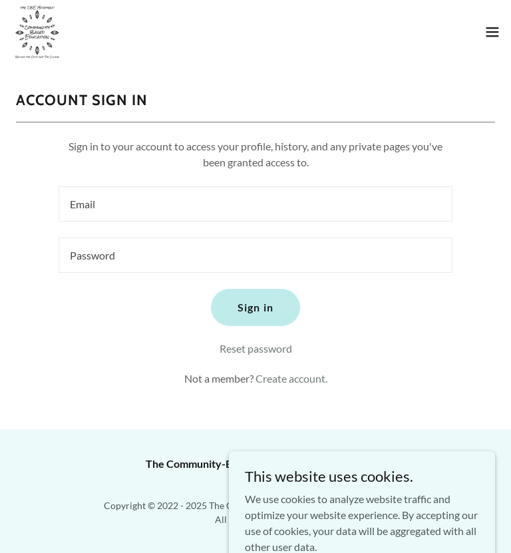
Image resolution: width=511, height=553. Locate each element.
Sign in (255, 307)
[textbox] (255, 204)
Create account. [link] (291, 378)
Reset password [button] (256, 348)
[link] (37, 32)
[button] (492, 32)
